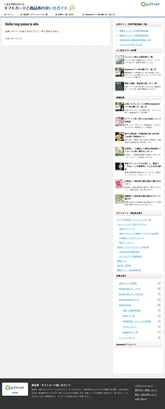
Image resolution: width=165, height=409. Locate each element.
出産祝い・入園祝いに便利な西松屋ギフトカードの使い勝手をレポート (143, 150)
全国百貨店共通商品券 (129, 251)
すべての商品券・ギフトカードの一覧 (134, 219)
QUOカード (122, 260)
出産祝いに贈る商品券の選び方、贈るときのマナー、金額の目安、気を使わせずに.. (143, 188)
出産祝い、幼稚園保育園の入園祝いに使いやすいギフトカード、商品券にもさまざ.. (143, 155)
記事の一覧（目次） (66, 14)
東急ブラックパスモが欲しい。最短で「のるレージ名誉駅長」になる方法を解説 (143, 166)
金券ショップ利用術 (140, 283)
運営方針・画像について (146, 390)
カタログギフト (142, 326)
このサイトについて (144, 385)
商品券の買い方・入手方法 (140, 294)
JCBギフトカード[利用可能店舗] (134, 30)
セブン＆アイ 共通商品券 (130, 256)
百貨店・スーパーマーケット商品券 (133, 247)
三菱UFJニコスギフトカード (131, 238)
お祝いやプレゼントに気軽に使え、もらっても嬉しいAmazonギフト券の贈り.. (143, 111)
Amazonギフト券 (142, 332)
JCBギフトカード (127, 228)
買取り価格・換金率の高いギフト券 (141, 83)
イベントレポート (140, 337)
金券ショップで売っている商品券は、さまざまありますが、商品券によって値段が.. (143, 126)
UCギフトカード (126, 242)
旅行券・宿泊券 (124, 265)
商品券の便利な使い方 (140, 299)
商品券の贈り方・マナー (140, 288)
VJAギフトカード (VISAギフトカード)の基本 (139, 233)
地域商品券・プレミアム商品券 (142, 321)
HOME (15, 389)
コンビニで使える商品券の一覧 (139, 56)
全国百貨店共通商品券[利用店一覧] (135, 39)
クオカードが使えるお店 (131, 44)
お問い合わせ (141, 398)
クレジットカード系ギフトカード (132, 224)
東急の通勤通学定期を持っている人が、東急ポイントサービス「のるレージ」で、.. (143, 173)
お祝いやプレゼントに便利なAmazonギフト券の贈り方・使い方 (142, 105)
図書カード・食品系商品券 (129, 270)
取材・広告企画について (146, 394)
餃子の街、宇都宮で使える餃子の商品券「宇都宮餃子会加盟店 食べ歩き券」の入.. (143, 141)
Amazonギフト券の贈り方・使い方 (100, 14)
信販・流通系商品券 (142, 310)
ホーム (10, 14)
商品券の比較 (140, 305)
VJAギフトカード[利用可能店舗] (134, 35)
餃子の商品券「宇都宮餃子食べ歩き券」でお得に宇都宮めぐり (143, 135)
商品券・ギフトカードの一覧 (35, 14)
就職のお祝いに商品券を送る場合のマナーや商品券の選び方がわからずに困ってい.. (143, 203)
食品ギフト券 (142, 316)
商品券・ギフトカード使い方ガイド (51, 385)
